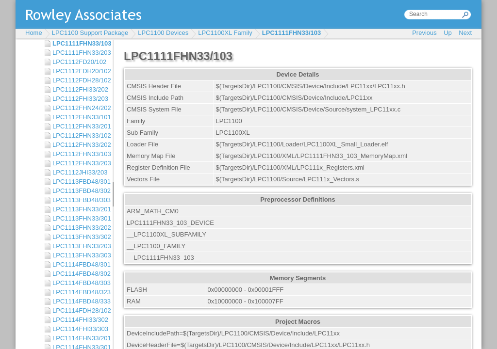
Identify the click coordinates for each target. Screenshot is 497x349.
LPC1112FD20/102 (79, 61)
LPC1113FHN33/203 (80, 246)
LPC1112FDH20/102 (80, 71)
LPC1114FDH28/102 (80, 310)
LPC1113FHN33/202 (80, 227)
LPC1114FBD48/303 (80, 282)
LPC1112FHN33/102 (80, 135)
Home (33, 32)
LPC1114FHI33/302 (80, 319)
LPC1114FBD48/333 (80, 301)
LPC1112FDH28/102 (80, 80)
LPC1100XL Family (225, 32)
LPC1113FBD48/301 (80, 181)
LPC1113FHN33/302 (80, 236)
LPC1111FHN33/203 (80, 52)
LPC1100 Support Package (90, 32)
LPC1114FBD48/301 (80, 264)
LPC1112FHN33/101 (80, 117)
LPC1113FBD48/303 (80, 200)
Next (465, 32)
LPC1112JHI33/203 (79, 172)
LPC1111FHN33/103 (291, 32)
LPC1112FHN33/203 (80, 163)
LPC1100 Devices (163, 32)
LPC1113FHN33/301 (80, 218)
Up (448, 32)
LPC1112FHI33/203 (80, 98)
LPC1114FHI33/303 (80, 329)
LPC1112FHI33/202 (80, 89)
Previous (424, 32)
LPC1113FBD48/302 (80, 190)
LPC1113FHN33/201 (80, 209)
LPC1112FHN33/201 (80, 126)
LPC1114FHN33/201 (80, 338)
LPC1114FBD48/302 (80, 273)
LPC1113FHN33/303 (80, 255)
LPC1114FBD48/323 (80, 292)
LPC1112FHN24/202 (80, 107)
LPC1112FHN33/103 (80, 154)
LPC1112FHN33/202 (80, 144)
